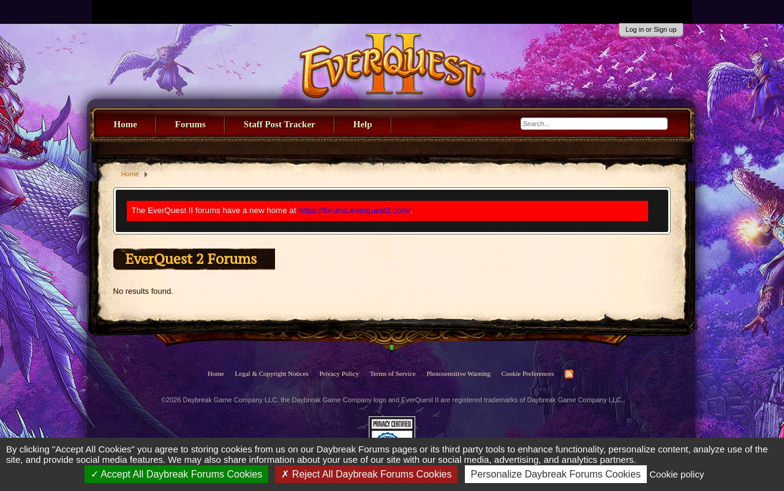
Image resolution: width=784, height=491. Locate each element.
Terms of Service (393, 373)
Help (362, 124)
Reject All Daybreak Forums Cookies (366, 474)
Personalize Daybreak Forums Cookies (556, 474)
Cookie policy (676, 474)
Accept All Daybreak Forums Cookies (177, 474)
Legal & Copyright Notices (272, 373)
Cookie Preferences (527, 373)
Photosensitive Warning (458, 373)
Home (125, 124)
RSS (569, 374)
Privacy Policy (338, 373)
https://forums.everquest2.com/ (354, 210)
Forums (190, 124)
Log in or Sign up (650, 29)
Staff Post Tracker (279, 124)
